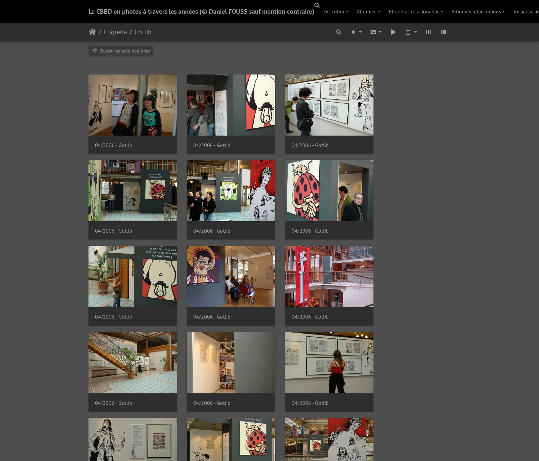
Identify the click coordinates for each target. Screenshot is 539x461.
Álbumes (366, 11)
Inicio (92, 32)
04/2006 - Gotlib (113, 142)
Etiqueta (115, 32)
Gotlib (143, 32)
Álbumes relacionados (476, 11)
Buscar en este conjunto (121, 51)
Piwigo (289, 447)
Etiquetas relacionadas (414, 11)
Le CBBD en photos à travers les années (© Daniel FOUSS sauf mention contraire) (201, 11)
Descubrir (334, 11)
